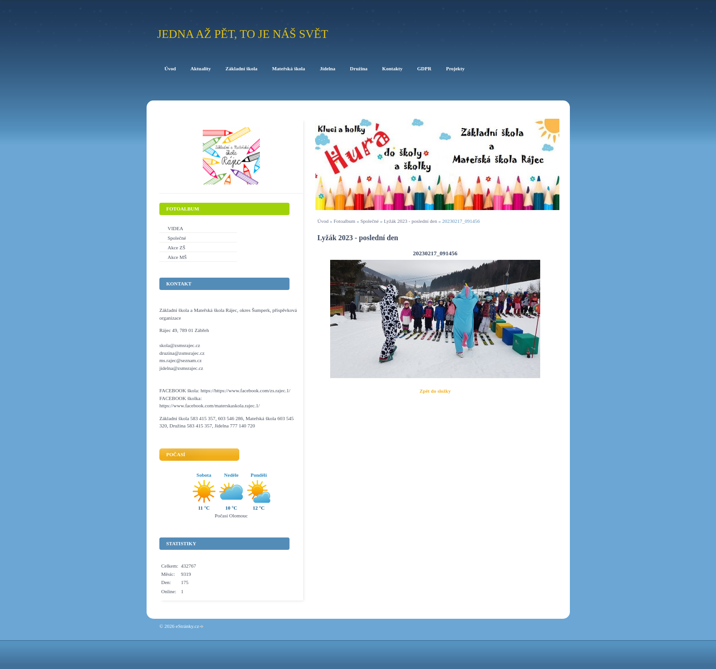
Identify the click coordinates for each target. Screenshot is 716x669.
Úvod (322, 221)
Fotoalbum (344, 221)
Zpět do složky (435, 391)
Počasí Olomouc (231, 515)
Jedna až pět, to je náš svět (242, 34)
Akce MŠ (177, 257)
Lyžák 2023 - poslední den (410, 221)
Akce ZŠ (176, 247)
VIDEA (175, 228)
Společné (369, 221)
